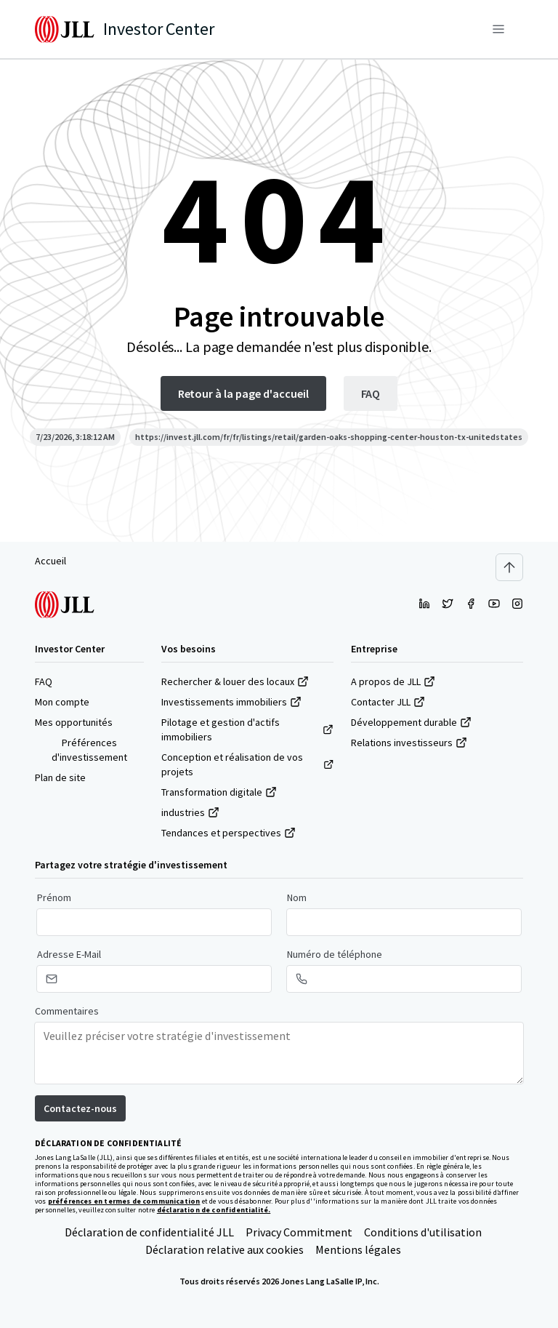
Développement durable (411, 722)
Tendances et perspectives (228, 832)
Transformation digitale (219, 792)
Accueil (50, 560)
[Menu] (498, 29)
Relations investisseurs (409, 742)
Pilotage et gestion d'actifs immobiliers (247, 729)
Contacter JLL (388, 701)
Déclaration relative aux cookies (224, 1249)
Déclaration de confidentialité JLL (149, 1232)
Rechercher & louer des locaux (235, 681)
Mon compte (62, 701)
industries (190, 812)
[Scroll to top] (509, 567)
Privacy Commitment (299, 1232)
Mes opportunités (74, 722)
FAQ (43, 681)
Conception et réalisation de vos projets (247, 764)
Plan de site (60, 777)
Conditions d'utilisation (423, 1232)
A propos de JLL (393, 681)
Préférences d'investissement (89, 750)
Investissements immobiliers (231, 701)
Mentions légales (358, 1249)
